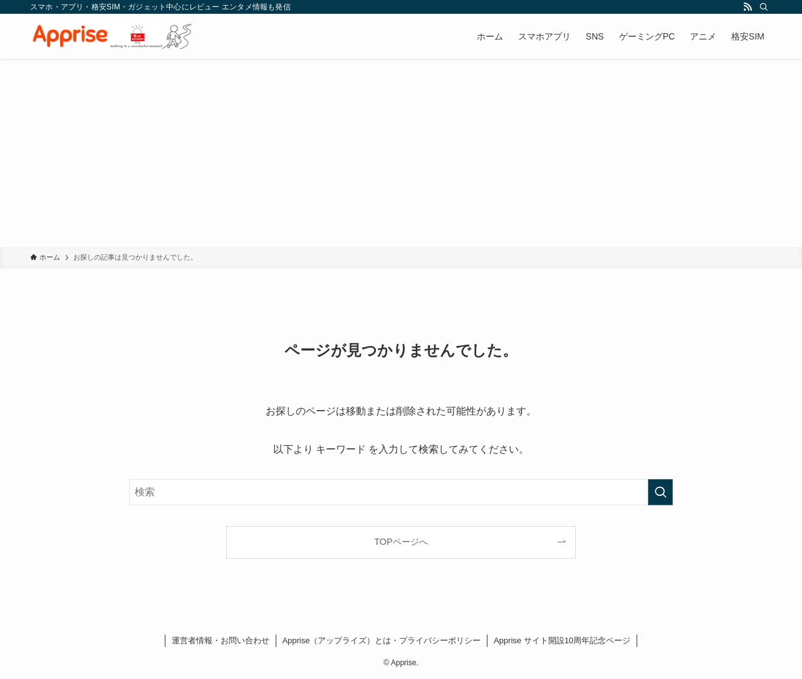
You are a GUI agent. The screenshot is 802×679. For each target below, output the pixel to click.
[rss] (747, 7)
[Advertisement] (401, 153)
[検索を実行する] (660, 492)
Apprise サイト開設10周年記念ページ (562, 640)
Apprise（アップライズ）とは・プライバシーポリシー (381, 640)
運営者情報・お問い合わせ (220, 640)
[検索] (764, 7)
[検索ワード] (401, 492)
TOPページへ (400, 542)
